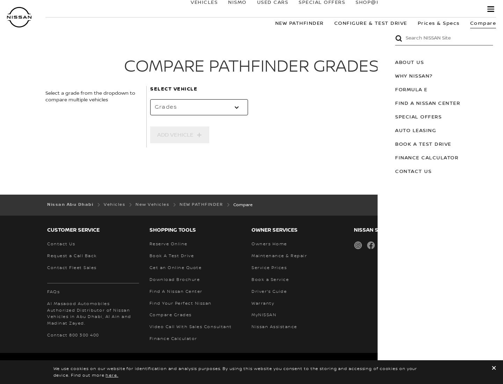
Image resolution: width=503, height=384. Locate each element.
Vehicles (197, 9)
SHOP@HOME (367, 9)
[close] (494, 368)
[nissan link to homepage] (19, 17)
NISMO (230, 9)
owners (415, 9)
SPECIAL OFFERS (315, 9)
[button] (490, 9)
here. (111, 375)
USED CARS (266, 9)
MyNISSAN (458, 9)
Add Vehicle (175, 135)
